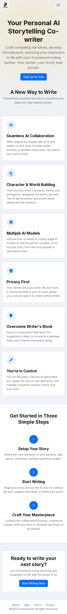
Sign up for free (33, 77)
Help (26, 605)
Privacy (50, 605)
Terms (38, 605)
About (15, 605)
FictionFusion (26, 609)
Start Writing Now (33, 583)
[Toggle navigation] (58, 5)
